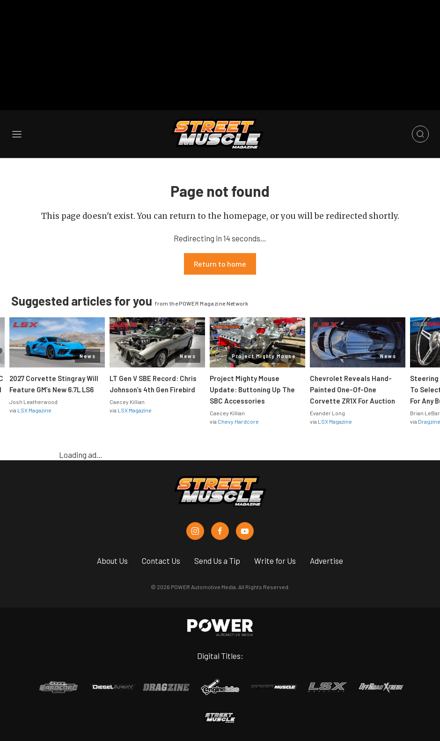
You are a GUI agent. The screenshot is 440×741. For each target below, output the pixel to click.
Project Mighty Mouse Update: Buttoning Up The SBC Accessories (252, 389)
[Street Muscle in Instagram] (195, 531)
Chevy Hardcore (238, 421)
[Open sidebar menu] (16, 134)
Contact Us (161, 560)
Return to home (220, 263)
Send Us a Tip (217, 560)
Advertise (326, 560)
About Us (112, 560)
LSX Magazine (34, 410)
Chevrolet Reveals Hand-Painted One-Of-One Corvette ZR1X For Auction (352, 389)
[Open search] (420, 134)
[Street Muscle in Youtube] (245, 531)
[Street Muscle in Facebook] (220, 531)
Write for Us (275, 560)
